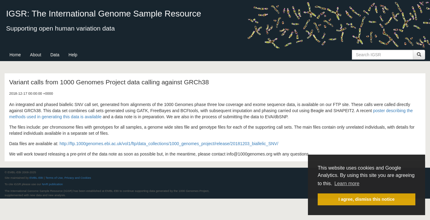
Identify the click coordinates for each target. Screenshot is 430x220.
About (35, 54)
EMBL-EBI (36, 177)
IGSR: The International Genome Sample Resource (103, 13)
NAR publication (52, 184)
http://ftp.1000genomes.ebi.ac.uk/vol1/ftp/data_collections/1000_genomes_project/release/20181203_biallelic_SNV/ (169, 143)
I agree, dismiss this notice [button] (366, 199)
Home (15, 54)
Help (73, 54)
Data (55, 54)
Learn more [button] (347, 183)
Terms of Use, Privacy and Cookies (68, 177)
